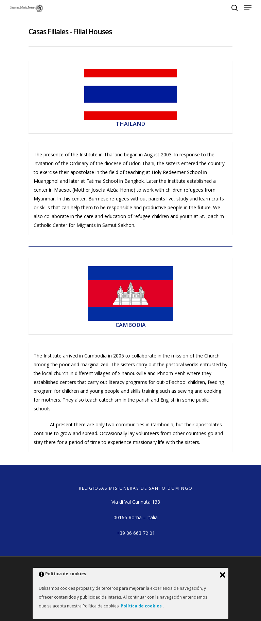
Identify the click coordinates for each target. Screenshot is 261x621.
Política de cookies (142, 606)
